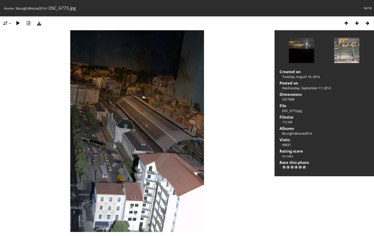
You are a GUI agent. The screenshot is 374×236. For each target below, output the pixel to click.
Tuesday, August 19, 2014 (301, 76)
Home (8, 8)
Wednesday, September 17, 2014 (306, 88)
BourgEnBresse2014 (31, 8)
